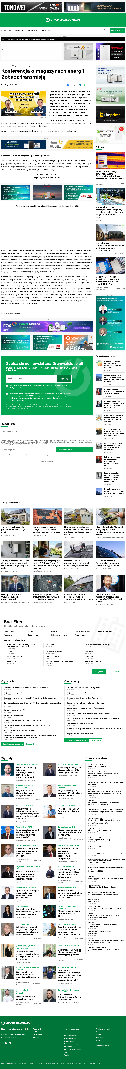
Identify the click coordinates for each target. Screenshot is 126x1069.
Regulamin (29, 440)
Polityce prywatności (22, 408)
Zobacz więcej (114, 672)
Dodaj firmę (98, 672)
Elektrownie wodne (82, 631)
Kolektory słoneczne (59, 635)
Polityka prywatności (103, 1029)
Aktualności (6, 66)
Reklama (99, 1040)
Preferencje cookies (103, 1046)
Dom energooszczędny (72, 1044)
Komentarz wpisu (65, 450)
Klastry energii (33, 635)
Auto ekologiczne (70, 1041)
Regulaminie (9, 408)
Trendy (66, 1033)
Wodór (66, 1055)
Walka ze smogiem (71, 1052)
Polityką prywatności (62, 440)
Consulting (55, 631)
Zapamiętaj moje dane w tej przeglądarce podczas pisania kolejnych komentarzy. (30, 455)
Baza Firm (19, 30)
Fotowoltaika (9, 635)
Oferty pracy (32, 30)
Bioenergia (68, 1047)
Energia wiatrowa (105, 631)
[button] (105, 30)
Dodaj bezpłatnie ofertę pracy (76, 740)
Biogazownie (9, 631)
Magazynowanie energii (21, 66)
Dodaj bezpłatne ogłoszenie (13, 744)
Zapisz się (64, 379)
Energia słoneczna (70, 1036)
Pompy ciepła (80, 635)
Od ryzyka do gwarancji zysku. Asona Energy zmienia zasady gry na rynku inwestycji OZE (30, 39)
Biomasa (31, 631)
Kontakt (98, 1035)
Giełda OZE (45, 30)
